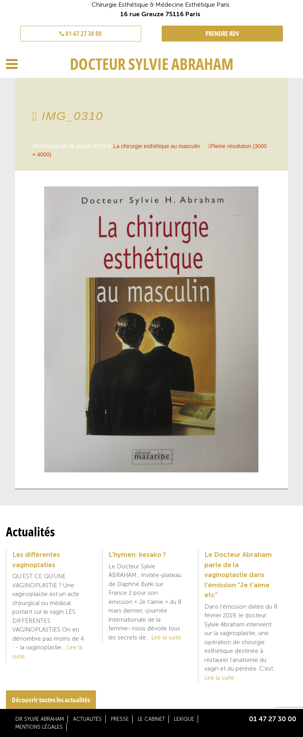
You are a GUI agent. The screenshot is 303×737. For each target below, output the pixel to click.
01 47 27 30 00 (81, 33)
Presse (120, 719)
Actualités (87, 719)
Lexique (184, 719)
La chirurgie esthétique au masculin (156, 146)
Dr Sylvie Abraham (39, 719)
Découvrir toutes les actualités (51, 699)
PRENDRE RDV (222, 33)
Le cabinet (151, 719)
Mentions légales (39, 727)
